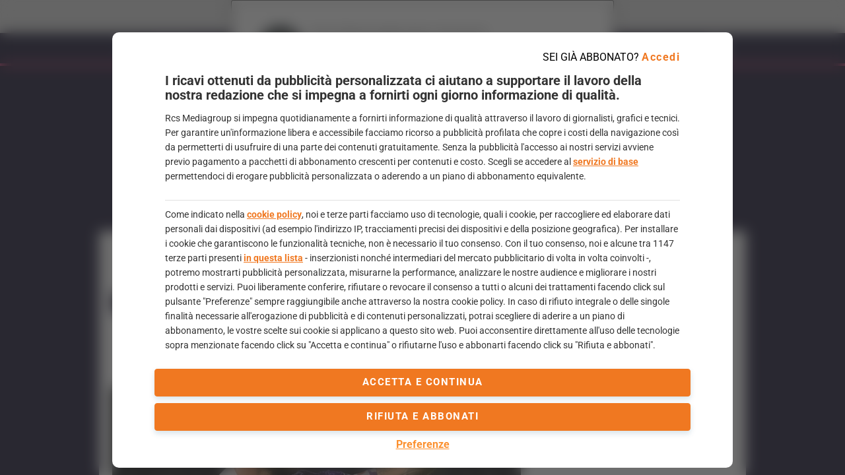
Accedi (661, 57)
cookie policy (274, 214)
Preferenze (423, 444)
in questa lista (273, 258)
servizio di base (605, 161)
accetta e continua (422, 382)
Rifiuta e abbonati (422, 416)
